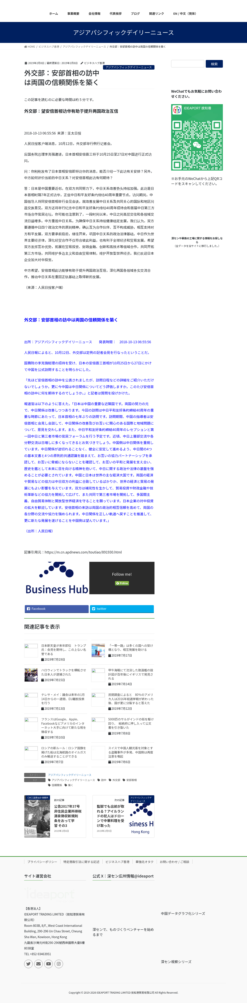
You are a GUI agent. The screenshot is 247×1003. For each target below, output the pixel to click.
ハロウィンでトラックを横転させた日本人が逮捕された (63, 672)
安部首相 (131, 780)
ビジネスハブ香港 (117, 862)
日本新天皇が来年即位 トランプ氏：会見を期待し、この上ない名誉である (63, 649)
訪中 (103, 780)
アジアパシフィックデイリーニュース (129, 67)
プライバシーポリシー (42, 862)
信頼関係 (57, 785)
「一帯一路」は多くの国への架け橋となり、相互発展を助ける (130, 647)
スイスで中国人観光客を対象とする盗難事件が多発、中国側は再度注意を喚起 (130, 752)
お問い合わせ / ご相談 (174, 862)
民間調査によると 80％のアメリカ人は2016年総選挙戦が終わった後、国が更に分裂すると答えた (131, 698)
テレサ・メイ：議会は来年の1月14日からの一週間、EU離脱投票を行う (63, 698)
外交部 (116, 780)
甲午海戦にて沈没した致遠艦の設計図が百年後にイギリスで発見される (130, 674)
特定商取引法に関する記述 (81, 862)
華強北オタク (145, 862)
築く (70, 785)
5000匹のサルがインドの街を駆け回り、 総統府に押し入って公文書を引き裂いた (131, 723)
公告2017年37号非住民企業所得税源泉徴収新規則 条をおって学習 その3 (67, 816)
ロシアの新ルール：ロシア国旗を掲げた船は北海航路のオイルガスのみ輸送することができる (63, 752)
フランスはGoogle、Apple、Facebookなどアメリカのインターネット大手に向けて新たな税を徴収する (63, 725)
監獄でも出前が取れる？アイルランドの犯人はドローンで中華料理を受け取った (110, 816)
